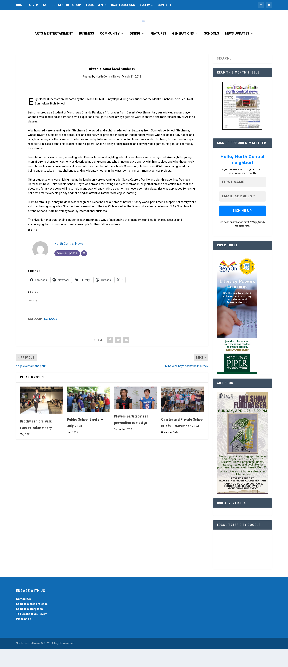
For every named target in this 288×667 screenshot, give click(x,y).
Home (20, 5)
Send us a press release (32, 621)
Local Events (96, 5)
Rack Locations (123, 5)
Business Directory (67, 5)
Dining (135, 51)
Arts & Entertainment (54, 51)
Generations (183, 51)
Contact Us (23, 616)
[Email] (84, 271)
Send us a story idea (29, 626)
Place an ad (23, 637)
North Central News (108, 94)
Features (158, 51)
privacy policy (256, 240)
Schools (211, 51)
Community (110, 51)
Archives (146, 5)
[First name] (242, 200)
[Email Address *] (242, 214)
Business (86, 51)
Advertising (38, 5)
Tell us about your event (31, 631)
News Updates (237, 51)
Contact (164, 5)
